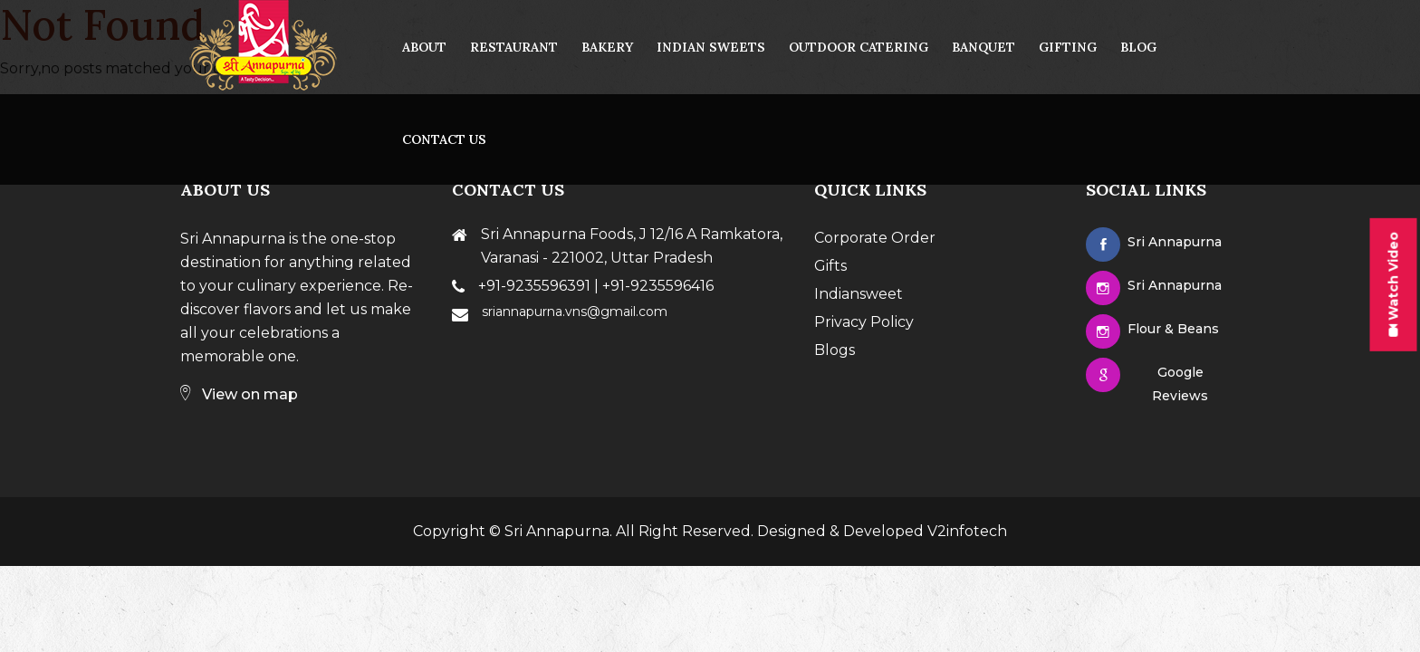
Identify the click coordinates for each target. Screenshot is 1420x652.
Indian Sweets (711, 47)
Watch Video (1393, 284)
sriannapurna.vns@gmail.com (574, 311)
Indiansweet (858, 293)
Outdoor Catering (858, 47)
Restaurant (514, 47)
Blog (1138, 47)
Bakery (607, 47)
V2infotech (967, 531)
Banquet (983, 47)
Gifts (830, 265)
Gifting (1068, 47)
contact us (444, 139)
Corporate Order (874, 237)
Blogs (834, 350)
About (424, 47)
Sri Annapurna (556, 531)
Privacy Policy (864, 322)
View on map (239, 394)
